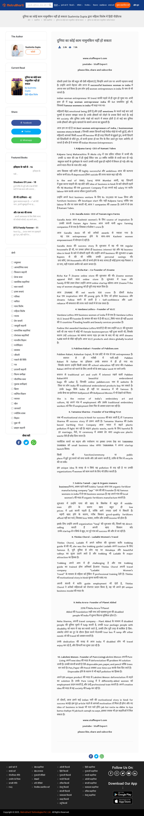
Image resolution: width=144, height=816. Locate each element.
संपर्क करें (111, 5)
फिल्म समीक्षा (19, 374)
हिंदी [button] (57, 5)
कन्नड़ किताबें (64, 799)
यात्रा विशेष (18, 306)
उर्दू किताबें (63, 803)
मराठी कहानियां (90, 775)
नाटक (16, 316)
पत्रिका (17, 296)
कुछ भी (17, 423)
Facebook (26, 123)
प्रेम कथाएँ (18, 321)
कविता (17, 301)
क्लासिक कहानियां (21, 282)
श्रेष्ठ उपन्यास (38, 771)
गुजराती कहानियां (91, 771)
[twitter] (122, 773)
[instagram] (116, 773)
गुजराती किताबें (65, 775)
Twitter (26, 131)
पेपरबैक (88, 5)
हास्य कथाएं (19, 291)
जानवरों (17, 408)
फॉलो (33, 52)
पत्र (15, 364)
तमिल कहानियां (90, 791)
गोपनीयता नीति (14, 775)
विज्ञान (16, 418)
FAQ (10, 787)
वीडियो (80, 5)
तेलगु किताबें (64, 787)
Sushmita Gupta (33, 47)
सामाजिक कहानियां (22, 330)
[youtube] (128, 773)
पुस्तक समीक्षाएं (20, 384)
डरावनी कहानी (20, 369)
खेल (16, 403)
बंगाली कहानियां (91, 783)
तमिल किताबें (64, 783)
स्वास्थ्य (17, 350)
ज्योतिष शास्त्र (19, 413)
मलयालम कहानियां (91, 787)
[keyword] (39, 5)
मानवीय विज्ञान (20, 340)
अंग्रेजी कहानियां (91, 779)
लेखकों (36, 779)
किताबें (72, 5)
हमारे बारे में (64, 5)
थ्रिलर (16, 389)
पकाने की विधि (20, 359)
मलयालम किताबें (66, 795)
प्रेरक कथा (18, 277)
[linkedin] (134, 773)
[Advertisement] (26, 468)
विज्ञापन (95, 5)
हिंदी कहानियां (90, 767)
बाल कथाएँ (18, 286)
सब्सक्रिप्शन (103, 5)
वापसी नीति (13, 783)
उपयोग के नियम (14, 779)
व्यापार (17, 398)
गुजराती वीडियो (39, 775)
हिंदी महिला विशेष (31, 94)
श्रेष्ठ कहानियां (39, 767)
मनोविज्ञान (18, 345)
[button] (50, 5)
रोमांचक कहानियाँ (21, 335)
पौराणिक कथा (20, 379)
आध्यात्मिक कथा (21, 267)
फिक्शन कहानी (20, 272)
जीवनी (17, 355)
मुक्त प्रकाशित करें (123, 5)
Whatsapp (26, 140)
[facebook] (110, 773)
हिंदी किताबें (64, 771)
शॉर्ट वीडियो (38, 783)
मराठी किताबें (64, 779)
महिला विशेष (19, 311)
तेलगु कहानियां (90, 795)
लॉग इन (136, 5)
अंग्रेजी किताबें (65, 767)
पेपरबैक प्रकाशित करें (42, 787)
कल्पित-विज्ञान (20, 393)
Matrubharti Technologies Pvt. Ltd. (35, 812)
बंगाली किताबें (65, 791)
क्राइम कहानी (19, 428)
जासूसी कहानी (20, 325)
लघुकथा (17, 262)
